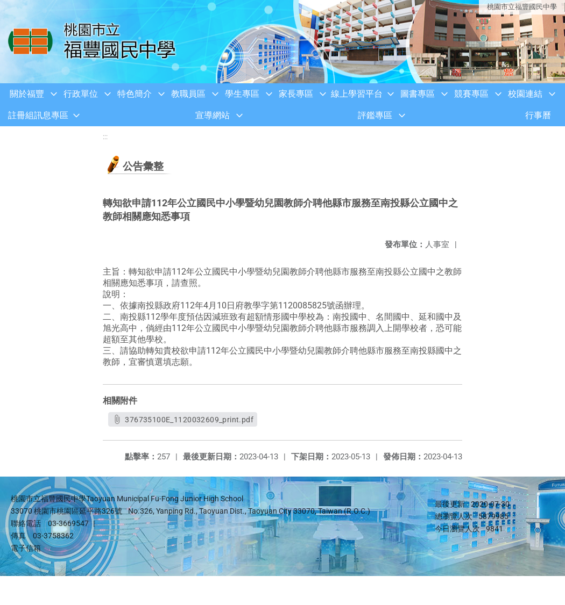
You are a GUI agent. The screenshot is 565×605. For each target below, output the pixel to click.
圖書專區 (417, 94)
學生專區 (242, 94)
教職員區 (188, 94)
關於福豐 (27, 94)
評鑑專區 (375, 115)
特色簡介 (134, 94)
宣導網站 (212, 115)
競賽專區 (471, 94)
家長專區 (296, 94)
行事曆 (538, 115)
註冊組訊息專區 (38, 115)
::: (105, 137)
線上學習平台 (357, 94)
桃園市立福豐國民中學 (522, 7)
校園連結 (525, 94)
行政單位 (80, 94)
